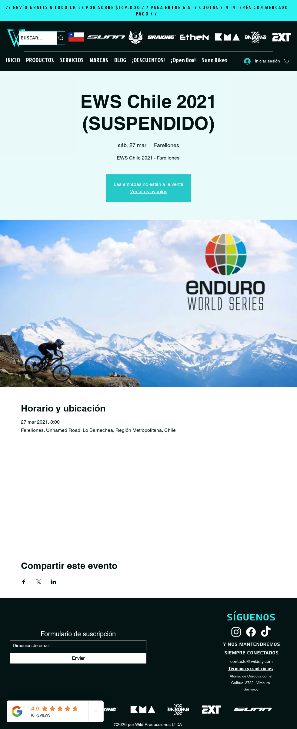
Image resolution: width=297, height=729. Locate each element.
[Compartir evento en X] (39, 582)
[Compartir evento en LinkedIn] (53, 582)
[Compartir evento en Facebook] (24, 582)
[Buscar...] (32, 38)
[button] (40, 59)
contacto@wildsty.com (251, 661)
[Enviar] (78, 658)
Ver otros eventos (148, 191)
